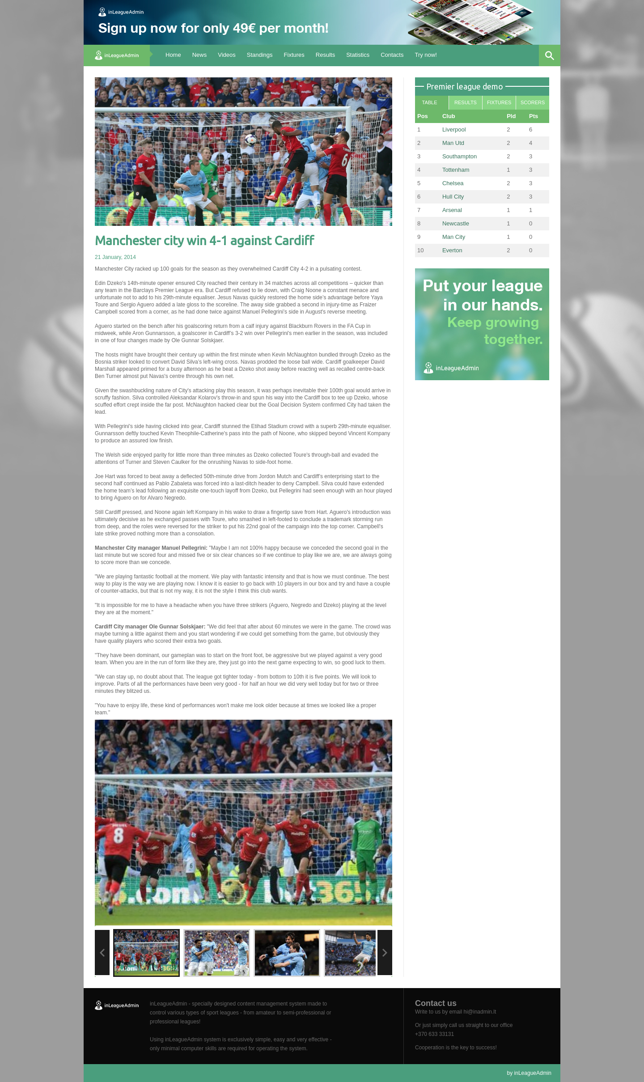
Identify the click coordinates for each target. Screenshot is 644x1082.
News (199, 54)
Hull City (453, 196)
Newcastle (455, 223)
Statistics (357, 54)
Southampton (459, 156)
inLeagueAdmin (532, 1073)
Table (429, 102)
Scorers (533, 102)
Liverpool (454, 129)
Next (384, 952)
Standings (260, 54)
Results (325, 54)
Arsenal (452, 210)
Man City (453, 236)
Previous (102, 952)
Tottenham (456, 169)
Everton (452, 250)
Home (173, 54)
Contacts (392, 54)
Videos (227, 54)
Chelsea (453, 183)
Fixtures (294, 54)
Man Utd (453, 143)
